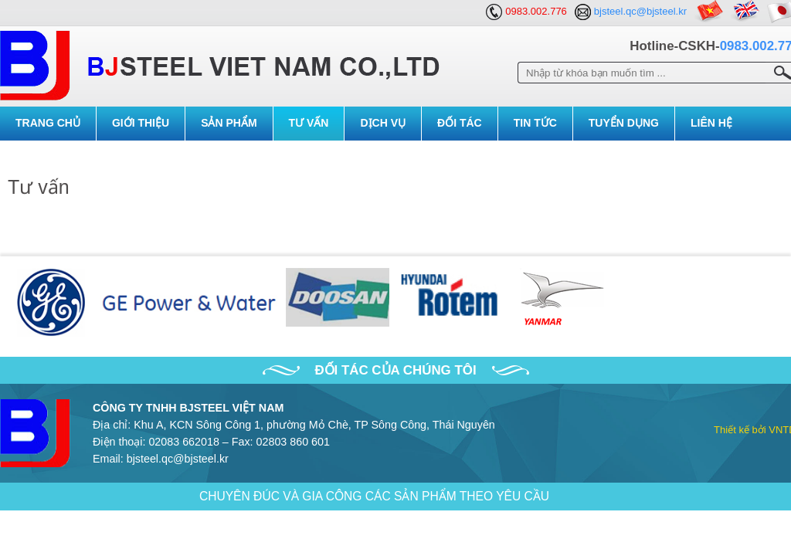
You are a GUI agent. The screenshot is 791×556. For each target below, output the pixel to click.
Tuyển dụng (624, 123)
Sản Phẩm (228, 123)
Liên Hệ (711, 123)
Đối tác (459, 123)
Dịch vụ (383, 123)
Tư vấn (309, 123)
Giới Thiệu (140, 123)
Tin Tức (535, 123)
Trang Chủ (47, 123)
